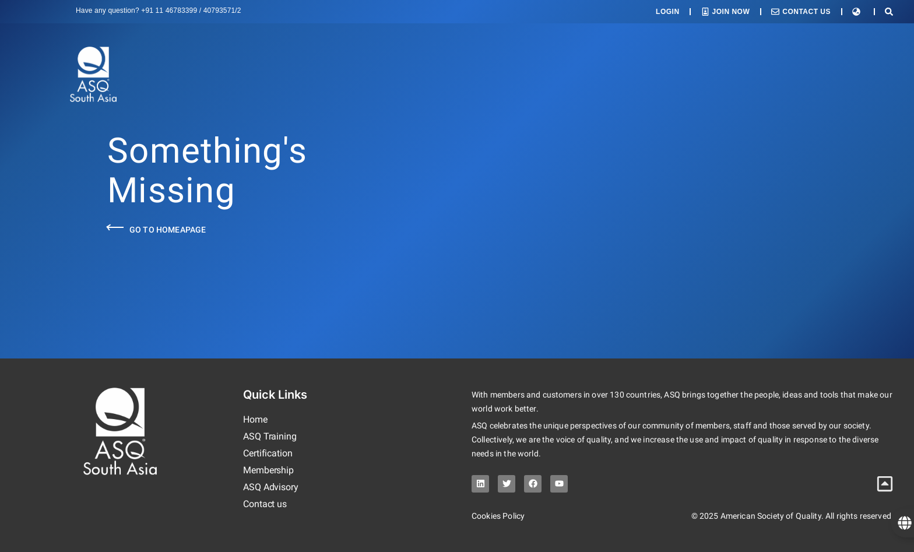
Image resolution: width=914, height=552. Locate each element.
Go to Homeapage (167, 229)
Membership (268, 470)
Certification (268, 453)
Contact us (265, 503)
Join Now (731, 12)
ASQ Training (270, 436)
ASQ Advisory (270, 487)
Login (668, 12)
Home (255, 419)
